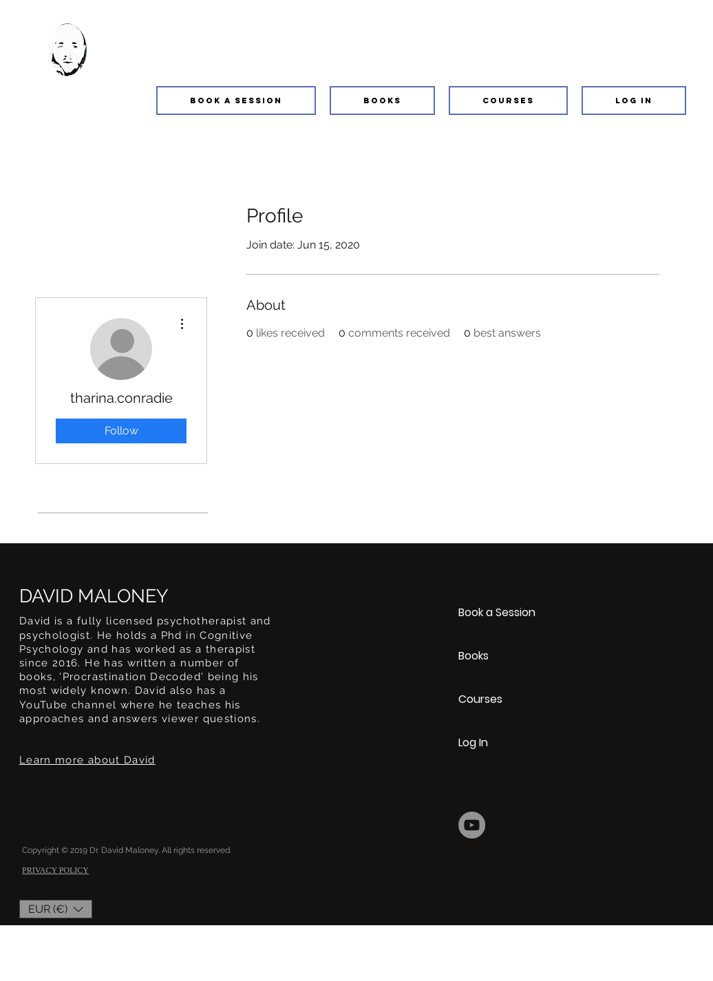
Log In (473, 742)
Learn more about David (87, 760)
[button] (236, 100)
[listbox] (55, 909)
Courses (480, 699)
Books (473, 656)
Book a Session (496, 612)
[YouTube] (471, 825)
